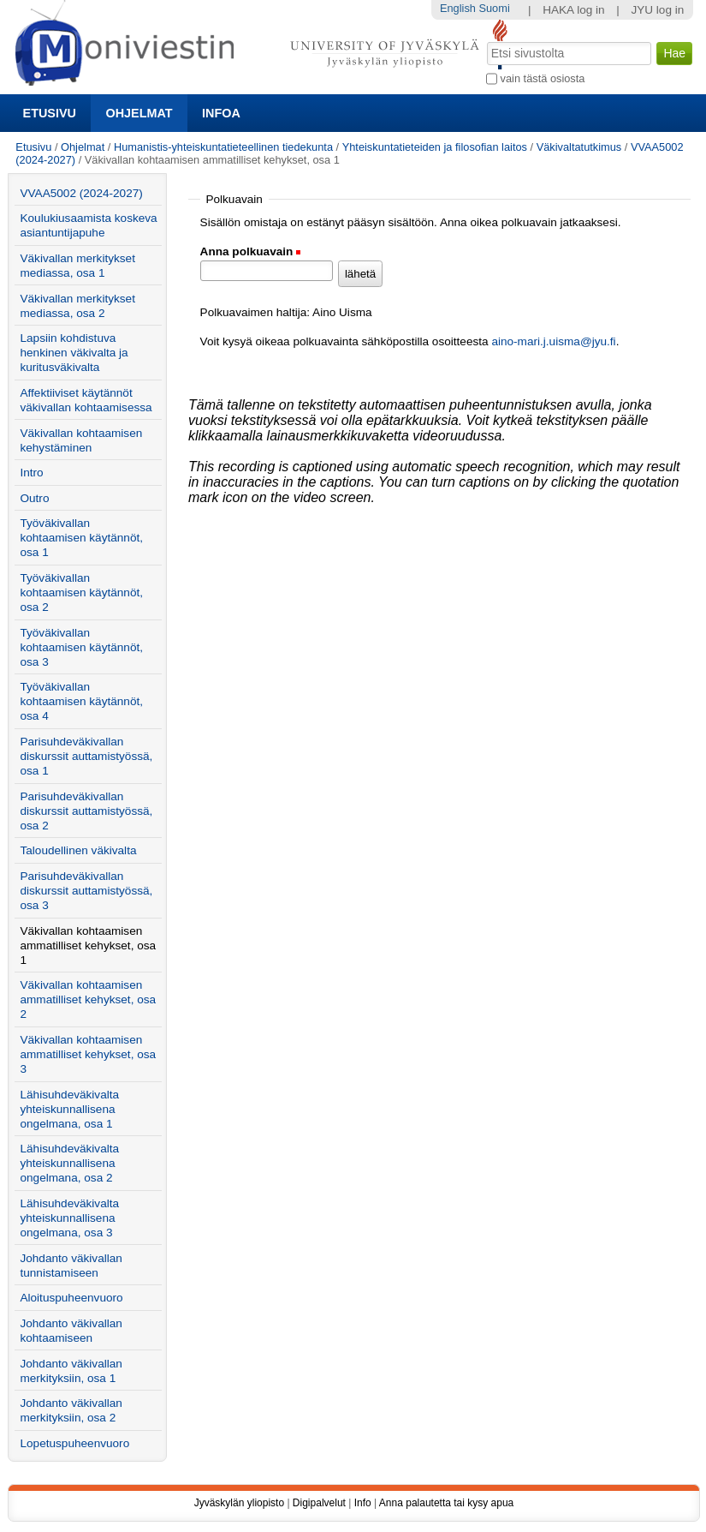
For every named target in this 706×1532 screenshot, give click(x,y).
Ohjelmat (138, 113)
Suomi (493, 8)
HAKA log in (574, 9)
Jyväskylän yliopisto (239, 1503)
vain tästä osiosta (543, 78)
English (458, 8)
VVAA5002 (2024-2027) (81, 193)
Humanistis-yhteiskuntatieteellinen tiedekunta (223, 147)
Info (362, 1503)
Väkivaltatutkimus (579, 147)
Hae (485, 40)
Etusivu (49, 113)
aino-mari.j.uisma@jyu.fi (553, 341)
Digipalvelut (319, 1503)
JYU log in (657, 9)
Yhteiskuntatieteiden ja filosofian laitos (434, 147)
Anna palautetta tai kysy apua (446, 1503)
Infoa (221, 113)
